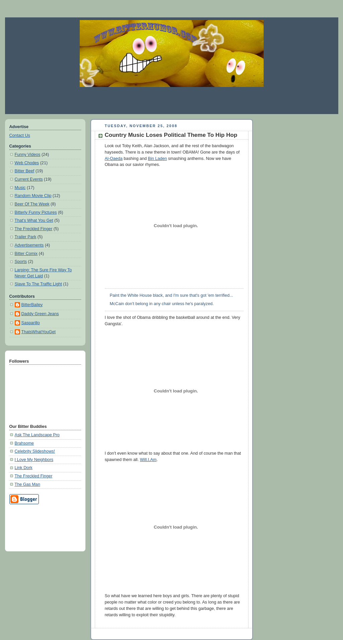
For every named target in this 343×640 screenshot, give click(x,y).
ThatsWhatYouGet (38, 332)
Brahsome (24, 443)
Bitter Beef (25, 171)
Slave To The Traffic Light (38, 284)
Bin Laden (157, 158)
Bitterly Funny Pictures (36, 212)
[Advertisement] (171, 100)
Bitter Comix (26, 253)
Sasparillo (30, 323)
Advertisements (29, 245)
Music (20, 187)
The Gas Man (27, 484)
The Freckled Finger (34, 228)
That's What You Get (34, 220)
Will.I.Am (148, 459)
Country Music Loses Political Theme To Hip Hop (171, 135)
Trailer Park (26, 237)
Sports (21, 261)
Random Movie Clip (33, 195)
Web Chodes (27, 163)
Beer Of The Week (32, 204)
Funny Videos (28, 154)
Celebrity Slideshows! (35, 451)
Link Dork (23, 467)
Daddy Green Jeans (40, 313)
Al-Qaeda (114, 158)
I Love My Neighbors (34, 459)
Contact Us (19, 135)
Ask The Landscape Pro (37, 435)
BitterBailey (32, 304)
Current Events (29, 179)
